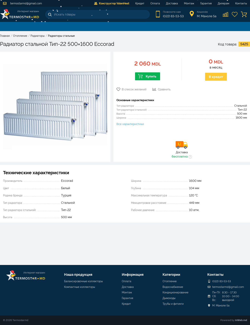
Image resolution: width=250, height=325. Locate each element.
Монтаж (189, 3)
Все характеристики (130, 124)
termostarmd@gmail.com (22, 3)
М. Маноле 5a (221, 305)
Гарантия (206, 3)
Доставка (172, 3)
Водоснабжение (173, 286)
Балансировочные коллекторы (83, 281)
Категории (171, 275)
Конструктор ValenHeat (111, 3)
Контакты (241, 3)
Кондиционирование (175, 292)
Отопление (170, 281)
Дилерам (223, 3)
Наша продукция (78, 275)
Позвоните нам (172, 11)
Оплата (155, 3)
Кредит (139, 3)
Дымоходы (169, 298)
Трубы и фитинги (173, 303)
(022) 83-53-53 (173, 16)
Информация (133, 275)
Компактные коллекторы (79, 286)
